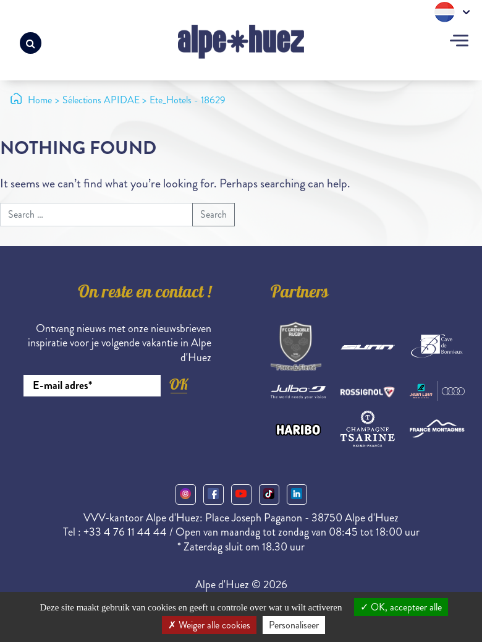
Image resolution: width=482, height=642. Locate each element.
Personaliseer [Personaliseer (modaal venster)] (294, 625)
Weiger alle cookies (209, 625)
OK (178, 384)
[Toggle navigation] (459, 42)
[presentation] (117, 430)
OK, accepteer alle (401, 607)
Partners (300, 294)
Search (213, 214)
